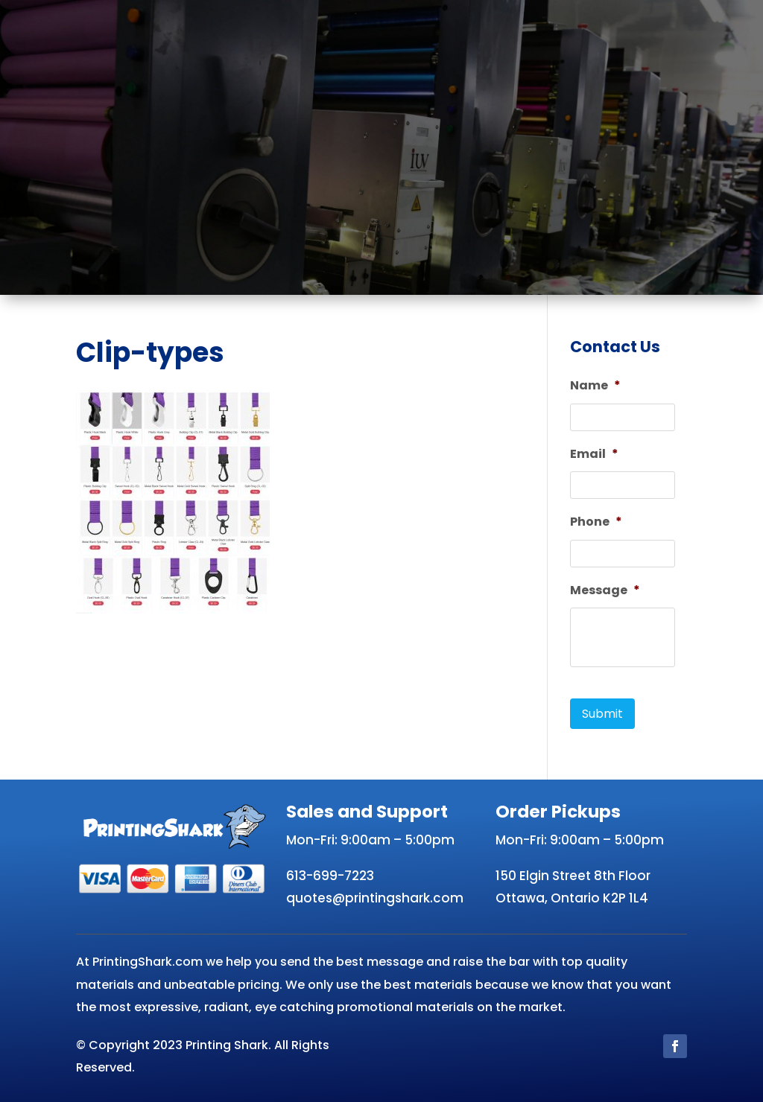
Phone (596, 522)
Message (605, 591)
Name (595, 386)
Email (594, 454)
